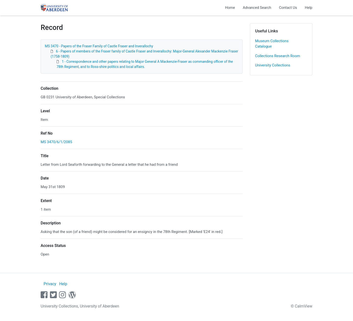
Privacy (50, 284)
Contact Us (288, 7)
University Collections (272, 65)
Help (308, 7)
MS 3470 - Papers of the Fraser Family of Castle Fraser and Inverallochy (99, 46)
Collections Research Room (277, 56)
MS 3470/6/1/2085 (56, 142)
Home (230, 7)
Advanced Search (257, 7)
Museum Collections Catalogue (272, 44)
